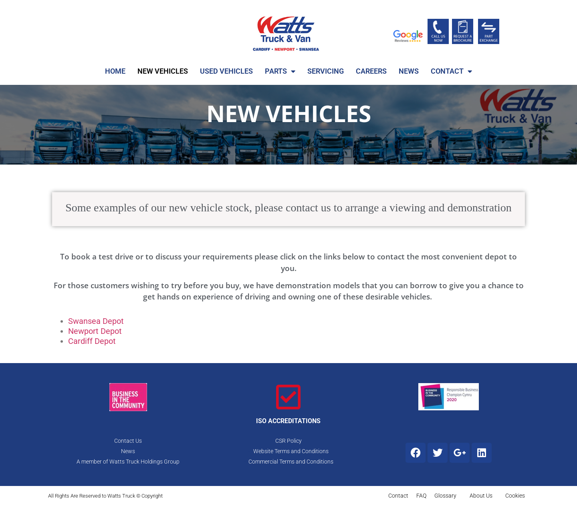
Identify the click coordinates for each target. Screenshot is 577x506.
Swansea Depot (96, 321)
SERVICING (325, 71)
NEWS (409, 71)
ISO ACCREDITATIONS (288, 421)
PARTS (280, 71)
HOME (115, 71)
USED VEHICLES (226, 71)
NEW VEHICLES (162, 71)
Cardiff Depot (92, 341)
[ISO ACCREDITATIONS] (288, 397)
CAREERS (371, 71)
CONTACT (451, 71)
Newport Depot (95, 331)
